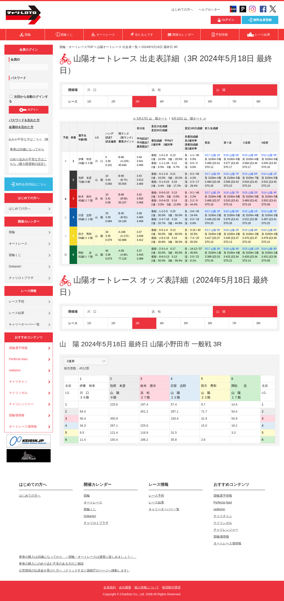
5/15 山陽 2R (250, 192)
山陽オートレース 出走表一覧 (117, 47)
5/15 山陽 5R (250, 155)
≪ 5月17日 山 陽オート (150, 118)
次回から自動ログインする (28, 99)
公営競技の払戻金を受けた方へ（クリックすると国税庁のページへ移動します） (74, 570)
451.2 (144, 411)
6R (210, 101)
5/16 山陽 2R (231, 230)
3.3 (233, 432)
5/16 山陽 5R (231, 155)
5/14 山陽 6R (269, 230)
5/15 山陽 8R (250, 230)
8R (258, 101)
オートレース (18, 243)
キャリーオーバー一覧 (24, 324)
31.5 (174, 432)
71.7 (204, 411)
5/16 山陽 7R (231, 173)
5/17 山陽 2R (212, 192)
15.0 (204, 425)
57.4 (174, 404)
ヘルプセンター (209, 9)
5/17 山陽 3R (212, 248)
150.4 (174, 418)
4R (162, 101)
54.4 (234, 411)
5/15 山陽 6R (250, 173)
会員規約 (109, 587)
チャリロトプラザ (21, 278)
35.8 (174, 439)
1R (89, 101)
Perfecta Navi (18, 359)
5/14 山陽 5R (269, 155)
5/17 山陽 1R (212, 155)
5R (186, 101)
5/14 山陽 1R (269, 173)
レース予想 (16, 301)
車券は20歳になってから (27, 149)
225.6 (114, 404)
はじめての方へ (182, 9)
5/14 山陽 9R (269, 248)
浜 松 (156, 90)
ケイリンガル (18, 393)
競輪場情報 (16, 415)
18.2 (234, 425)
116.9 (144, 432)
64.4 (83, 411)
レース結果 (16, 313)
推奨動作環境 (171, 587)
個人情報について (146, 587)
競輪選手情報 (18, 348)
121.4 (114, 432)
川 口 (91, 90)
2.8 (203, 439)
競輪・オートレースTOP (76, 47)
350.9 (114, 418)
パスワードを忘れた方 (24, 120)
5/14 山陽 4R (269, 192)
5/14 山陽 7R (269, 211)
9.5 (82, 432)
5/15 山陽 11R (250, 248)
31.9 (204, 418)
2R (113, 101)
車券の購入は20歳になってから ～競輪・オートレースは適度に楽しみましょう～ (77, 557)
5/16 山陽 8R (231, 211)
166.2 (144, 439)
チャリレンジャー (21, 404)
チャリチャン (18, 381)
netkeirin (15, 370)
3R (138, 101)
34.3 (83, 425)
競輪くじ (15, 255)
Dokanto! (15, 266)
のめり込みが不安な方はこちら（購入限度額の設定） (28, 161)
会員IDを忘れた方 (21, 127)
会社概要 (125, 587)
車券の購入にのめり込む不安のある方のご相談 (51, 563)
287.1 (174, 411)
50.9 (234, 418)
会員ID (15, 59)
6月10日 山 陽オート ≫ (189, 118)
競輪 (12, 232)
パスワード (18, 78)
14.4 (234, 404)
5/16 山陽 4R (231, 248)
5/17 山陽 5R (212, 173)
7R (234, 101)
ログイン (28, 110)
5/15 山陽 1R (250, 211)
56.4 (83, 418)
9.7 (203, 404)
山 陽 (220, 90)
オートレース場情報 (23, 426)
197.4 (144, 404)
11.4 (83, 439)
